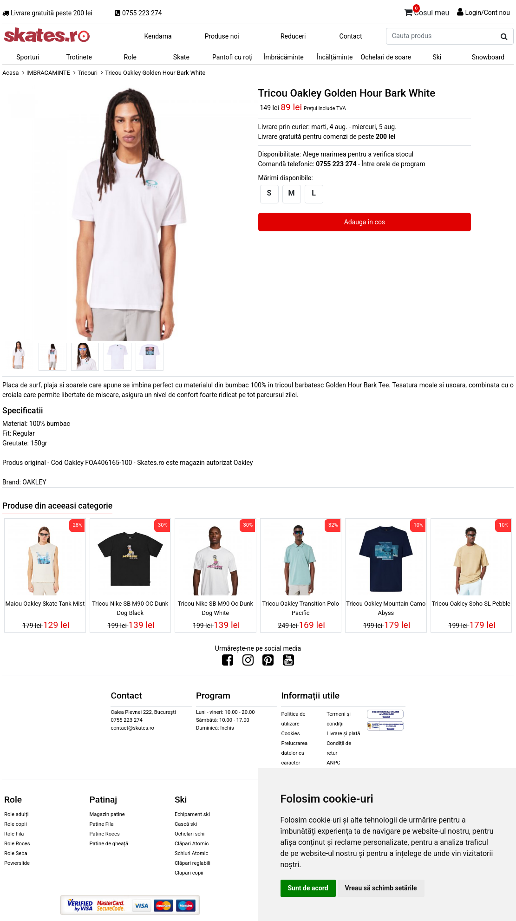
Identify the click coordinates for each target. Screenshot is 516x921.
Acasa (10, 72)
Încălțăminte (335, 57)
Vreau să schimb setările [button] (381, 888)
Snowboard (488, 57)
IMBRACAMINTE (48, 72)
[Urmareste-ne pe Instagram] (248, 662)
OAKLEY (34, 482)
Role (130, 57)
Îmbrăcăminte (283, 57)
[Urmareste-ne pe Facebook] (227, 662)
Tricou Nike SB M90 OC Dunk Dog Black (130, 608)
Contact (351, 36)
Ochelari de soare (386, 57)
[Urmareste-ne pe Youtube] (288, 662)
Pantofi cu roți (232, 57)
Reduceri (293, 36)
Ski (436, 57)
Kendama (157, 36)
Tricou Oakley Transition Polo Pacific (300, 608)
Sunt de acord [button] (308, 888)
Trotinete (79, 57)
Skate (181, 57)
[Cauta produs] (504, 37)
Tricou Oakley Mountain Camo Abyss (385, 608)
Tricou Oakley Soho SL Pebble (471, 603)
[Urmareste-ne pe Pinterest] (268, 662)
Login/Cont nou (487, 12)
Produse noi (221, 36)
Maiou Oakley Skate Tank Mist (45, 603)
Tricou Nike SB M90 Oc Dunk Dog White (215, 608)
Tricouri (88, 72)
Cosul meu (427, 11)
